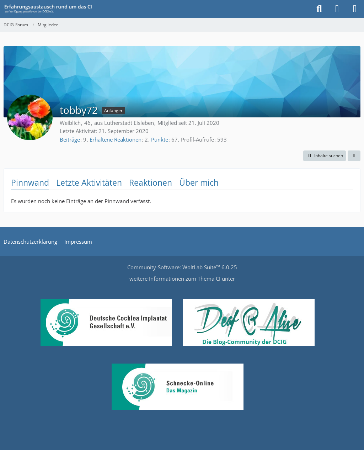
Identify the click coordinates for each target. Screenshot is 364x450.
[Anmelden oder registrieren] (337, 9)
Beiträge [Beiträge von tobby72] (70, 139)
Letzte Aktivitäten (89, 182)
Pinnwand (30, 182)
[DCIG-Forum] (50, 9)
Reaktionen (150, 182)
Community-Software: (182, 267)
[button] (324, 155)
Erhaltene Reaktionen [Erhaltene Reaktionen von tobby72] (115, 139)
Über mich (199, 182)
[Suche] (319, 9)
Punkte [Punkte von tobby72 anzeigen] (159, 139)
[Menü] (355, 9)
